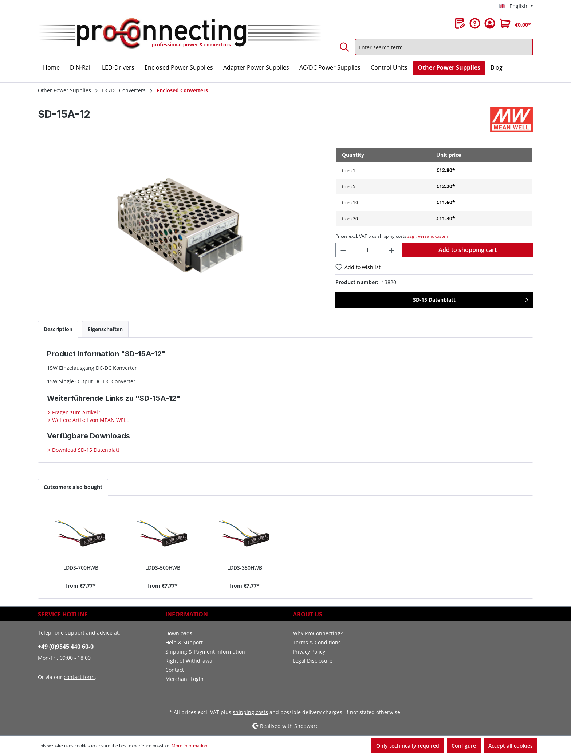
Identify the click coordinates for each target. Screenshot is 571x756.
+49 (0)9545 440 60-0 (66, 647)
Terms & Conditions (317, 642)
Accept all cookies (510, 745)
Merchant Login (184, 678)
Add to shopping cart (467, 250)
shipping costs (250, 712)
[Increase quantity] (391, 250)
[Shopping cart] (515, 23)
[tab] (58, 329)
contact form (79, 677)
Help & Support (184, 642)
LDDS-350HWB (244, 567)
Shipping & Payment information (205, 651)
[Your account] (489, 23)
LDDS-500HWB (162, 567)
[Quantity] (367, 250)
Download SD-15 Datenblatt (85, 449)
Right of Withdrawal (189, 660)
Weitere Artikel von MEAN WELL (90, 419)
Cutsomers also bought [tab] (73, 487)
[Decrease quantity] (343, 250)
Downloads (178, 633)
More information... (191, 746)
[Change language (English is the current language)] (516, 6)
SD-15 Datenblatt (434, 299)
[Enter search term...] (444, 47)
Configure (464, 745)
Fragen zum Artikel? (75, 412)
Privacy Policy (309, 651)
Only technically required (407, 745)
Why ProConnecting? (318, 633)
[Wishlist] (460, 23)
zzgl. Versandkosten (427, 236)
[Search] (345, 47)
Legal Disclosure (312, 660)
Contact (174, 669)
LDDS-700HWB (80, 567)
